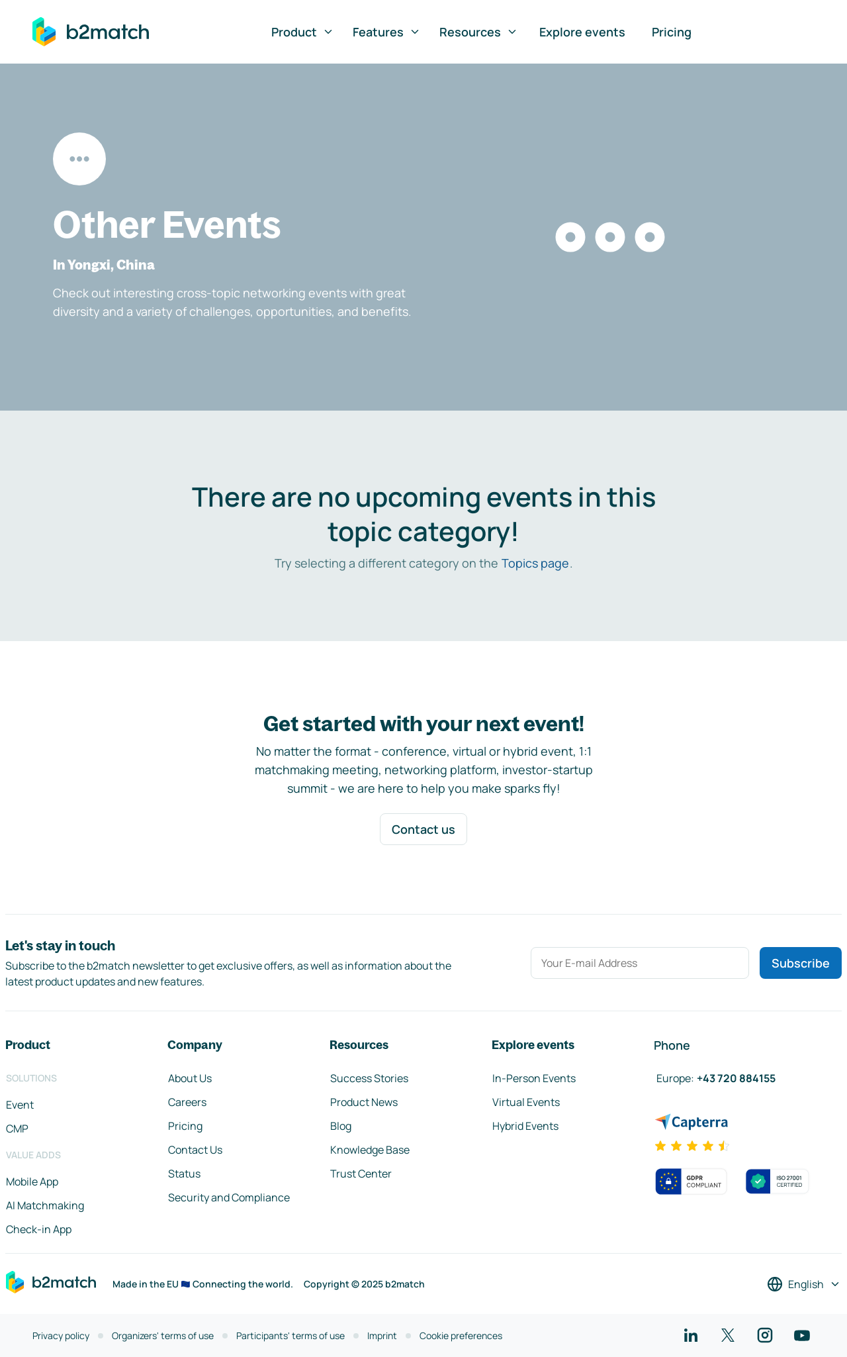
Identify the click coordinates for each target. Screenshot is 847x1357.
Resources (478, 32)
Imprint (382, 1335)
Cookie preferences (461, 1335)
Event (20, 1104)
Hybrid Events (525, 1126)
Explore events (582, 32)
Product (302, 32)
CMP (17, 1128)
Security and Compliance (229, 1197)
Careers (187, 1102)
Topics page (535, 563)
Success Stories (369, 1078)
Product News (364, 1102)
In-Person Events (534, 1078)
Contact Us (195, 1149)
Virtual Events (526, 1102)
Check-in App (38, 1229)
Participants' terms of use (290, 1335)
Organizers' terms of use (163, 1335)
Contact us (423, 829)
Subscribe (801, 963)
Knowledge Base (370, 1149)
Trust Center (361, 1173)
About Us (190, 1078)
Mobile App (32, 1181)
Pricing (671, 32)
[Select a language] (804, 1284)
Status (184, 1173)
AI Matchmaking (45, 1205)
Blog (340, 1126)
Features (387, 32)
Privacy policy (60, 1335)
